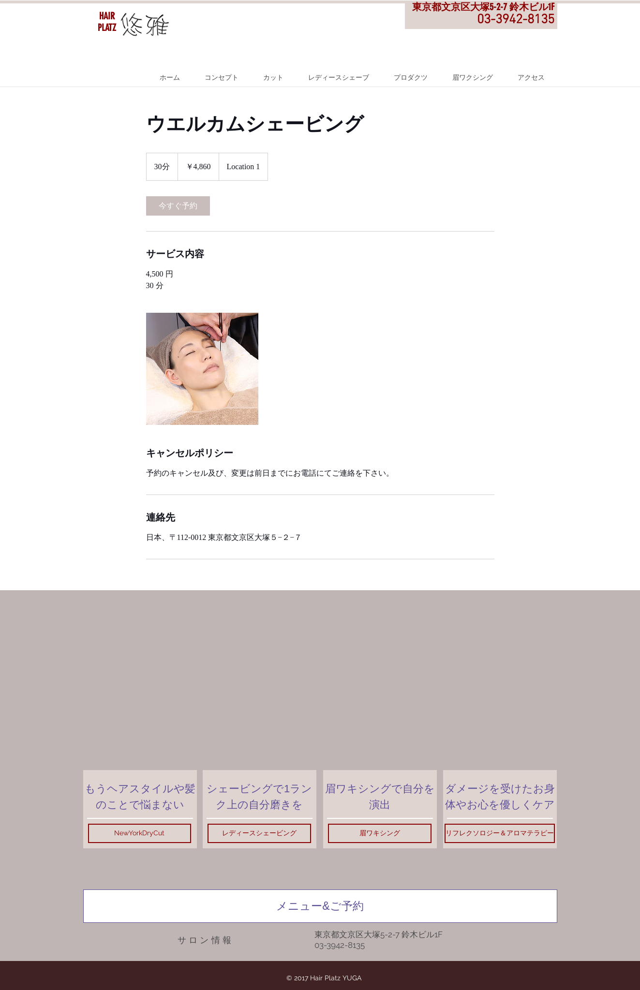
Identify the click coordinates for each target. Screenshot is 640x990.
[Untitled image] (202, 369)
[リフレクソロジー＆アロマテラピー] (500, 833)
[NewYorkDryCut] (139, 833)
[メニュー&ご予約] (320, 906)
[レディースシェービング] (259, 833)
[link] (178, 206)
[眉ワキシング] (380, 833)
